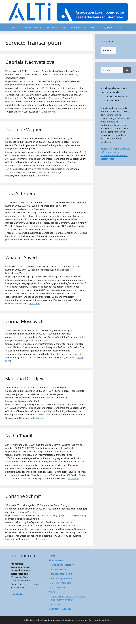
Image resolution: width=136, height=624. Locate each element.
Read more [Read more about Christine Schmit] (42, 539)
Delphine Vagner (23, 129)
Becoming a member (62, 578)
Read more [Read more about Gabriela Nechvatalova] (49, 111)
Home (15, 27)
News (96, 27)
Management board (61, 573)
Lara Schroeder (21, 193)
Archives (55, 604)
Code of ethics (58, 569)
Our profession (78, 27)
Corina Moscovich (24, 321)
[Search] (127, 70)
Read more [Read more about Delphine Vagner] (43, 175)
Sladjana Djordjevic (26, 378)
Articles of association (62, 564)
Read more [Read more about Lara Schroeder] (61, 239)
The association (33, 27)
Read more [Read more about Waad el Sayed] (34, 303)
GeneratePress (105, 620)
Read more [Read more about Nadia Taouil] (73, 478)
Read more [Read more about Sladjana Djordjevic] (38, 417)
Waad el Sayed (21, 257)
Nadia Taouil (18, 436)
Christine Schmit (23, 496)
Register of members (56, 27)
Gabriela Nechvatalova (29, 62)
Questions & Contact (114, 27)
